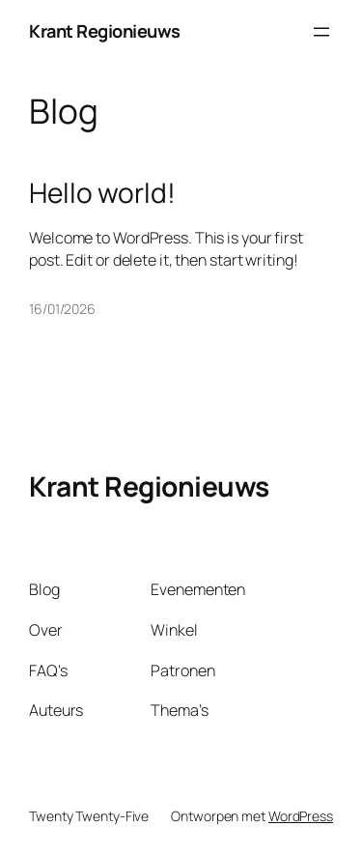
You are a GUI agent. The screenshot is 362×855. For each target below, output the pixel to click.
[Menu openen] (321, 31)
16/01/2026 (62, 308)
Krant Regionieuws (105, 31)
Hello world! (102, 193)
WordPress (300, 816)
